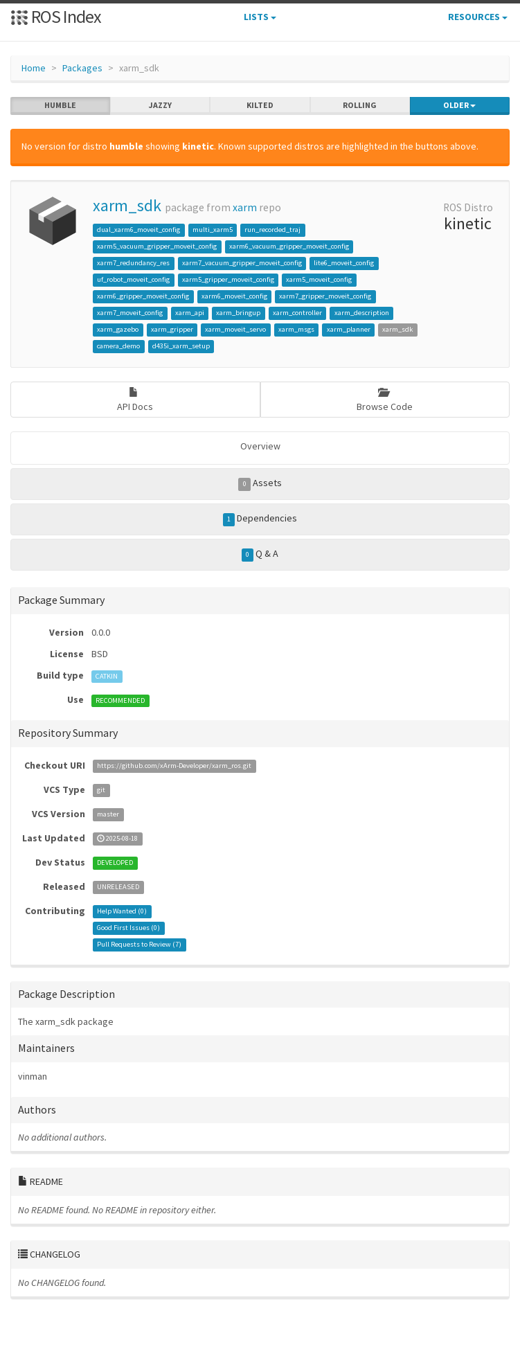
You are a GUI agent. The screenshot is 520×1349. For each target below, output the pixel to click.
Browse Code (385, 400)
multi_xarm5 (212, 229)
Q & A (260, 554)
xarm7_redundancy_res (133, 262)
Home (33, 68)
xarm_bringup (238, 312)
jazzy (160, 105)
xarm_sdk (127, 205)
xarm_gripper (172, 329)
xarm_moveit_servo (235, 329)
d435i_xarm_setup (181, 345)
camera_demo (118, 345)
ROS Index (55, 16)
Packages (82, 68)
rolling (360, 105)
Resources (478, 16)
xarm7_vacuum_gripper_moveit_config (242, 262)
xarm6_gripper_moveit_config (143, 296)
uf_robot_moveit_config (133, 279)
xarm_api (189, 312)
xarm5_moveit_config (319, 279)
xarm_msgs (296, 329)
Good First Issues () (128, 928)
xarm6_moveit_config (234, 296)
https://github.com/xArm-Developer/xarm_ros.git (174, 766)
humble (60, 105)
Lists (260, 16)
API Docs (135, 400)
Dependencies (260, 519)
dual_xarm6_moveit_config (138, 229)
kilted (260, 105)
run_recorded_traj (272, 229)
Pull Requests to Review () (139, 944)
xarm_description (361, 312)
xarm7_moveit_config (130, 312)
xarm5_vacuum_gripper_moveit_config (157, 246)
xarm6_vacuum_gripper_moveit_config (289, 246)
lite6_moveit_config (344, 262)
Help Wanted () (122, 911)
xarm (245, 207)
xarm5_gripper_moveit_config (228, 279)
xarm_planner (348, 329)
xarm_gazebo (117, 329)
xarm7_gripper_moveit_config (325, 296)
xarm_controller (297, 312)
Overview (260, 446)
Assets (260, 483)
